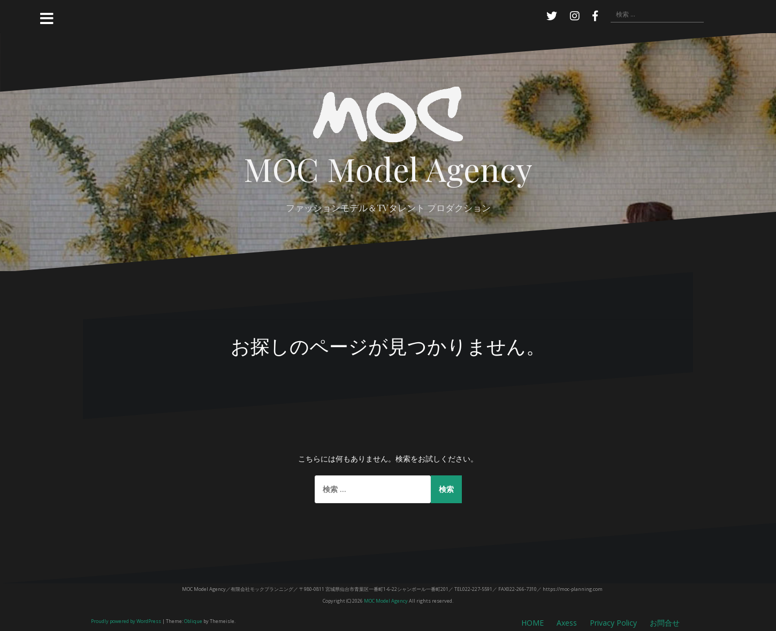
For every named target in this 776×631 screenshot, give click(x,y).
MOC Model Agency (388, 168)
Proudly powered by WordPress (126, 621)
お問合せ (665, 623)
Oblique (193, 621)
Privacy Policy (613, 623)
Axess (567, 623)
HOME (532, 623)
